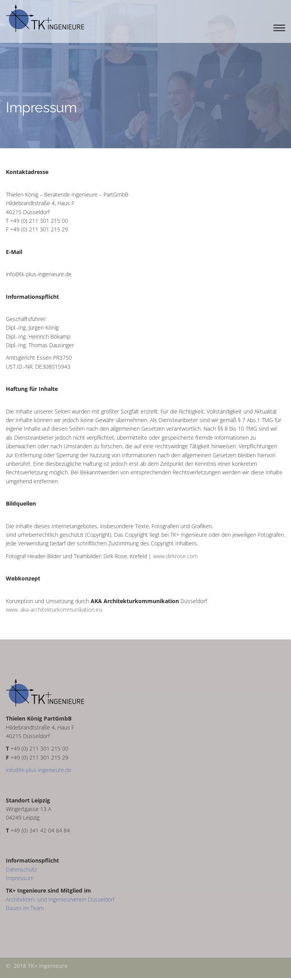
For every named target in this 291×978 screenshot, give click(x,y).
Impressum (20, 878)
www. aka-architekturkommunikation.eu (54, 609)
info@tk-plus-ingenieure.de (38, 770)
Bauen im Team (25, 908)
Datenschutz (21, 869)
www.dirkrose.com (175, 556)
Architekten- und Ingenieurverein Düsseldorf (60, 899)
